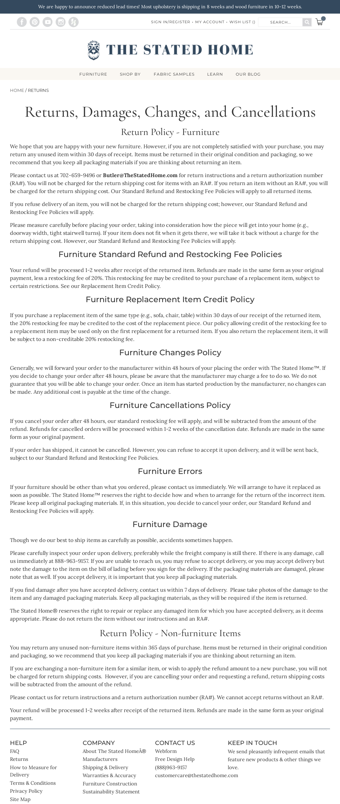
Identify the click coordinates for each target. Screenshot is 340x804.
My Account (209, 22)
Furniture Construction (110, 784)
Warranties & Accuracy (109, 775)
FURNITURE (92, 75)
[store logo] (170, 50)
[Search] (306, 22)
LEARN (216, 75)
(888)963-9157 (171, 768)
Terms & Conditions (33, 783)
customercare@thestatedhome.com (196, 775)
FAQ (14, 751)
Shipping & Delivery (105, 768)
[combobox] (280, 21)
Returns (19, 759)
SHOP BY (130, 75)
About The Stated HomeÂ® (114, 751)
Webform (166, 751)
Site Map (20, 799)
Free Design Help (175, 759)
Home (17, 91)
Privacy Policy (26, 791)
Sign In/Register (170, 22)
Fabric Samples (174, 75)
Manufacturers (100, 759)
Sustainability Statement (111, 792)
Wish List (242, 22)
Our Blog (249, 75)
